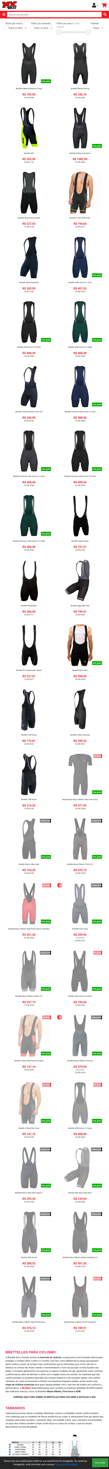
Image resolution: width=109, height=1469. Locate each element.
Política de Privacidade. (66, 1464)
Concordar (100, 1462)
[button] (95, 5)
